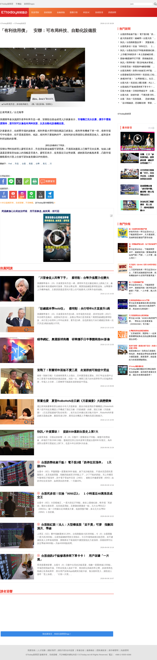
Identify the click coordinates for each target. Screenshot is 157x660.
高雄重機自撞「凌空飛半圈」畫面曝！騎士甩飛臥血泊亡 (147, 190)
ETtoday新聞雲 (6, 1)
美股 (31, 163)
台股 (24, 163)
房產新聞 (112, 12)
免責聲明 (125, 650)
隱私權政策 (101, 650)
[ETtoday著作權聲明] (44, 203)
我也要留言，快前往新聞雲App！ (56, 634)
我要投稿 (31, 650)
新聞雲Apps (29, 1)
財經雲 (14, 12)
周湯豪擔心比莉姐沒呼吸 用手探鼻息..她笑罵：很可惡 (30, 211)
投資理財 (35, 12)
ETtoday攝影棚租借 (136, 366)
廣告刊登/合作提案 (66, 650)
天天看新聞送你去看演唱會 (138, 315)
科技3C (86, 12)
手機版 (19, 1)
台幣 (38, 163)
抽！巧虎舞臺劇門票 (136, 282)
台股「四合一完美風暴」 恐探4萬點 (137, 99)
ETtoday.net (84, 654)
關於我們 (52, 650)
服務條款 (90, 650)
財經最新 (48, 12)
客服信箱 (80, 650)
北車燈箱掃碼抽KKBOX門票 (139, 300)
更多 (151, 128)
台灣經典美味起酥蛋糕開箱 (138, 331)
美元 (45, 163)
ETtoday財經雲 (124, 114)
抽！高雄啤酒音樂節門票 (138, 229)
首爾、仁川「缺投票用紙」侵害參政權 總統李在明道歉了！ (147, 158)
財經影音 (99, 12)
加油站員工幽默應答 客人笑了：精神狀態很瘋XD (147, 206)
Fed (10, 163)
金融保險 (61, 12)
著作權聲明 (114, 650)
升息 (17, 163)
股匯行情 (74, 12)
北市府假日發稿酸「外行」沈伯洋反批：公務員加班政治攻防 (147, 174)
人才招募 (42, 650)
